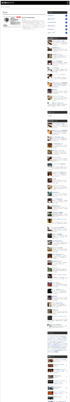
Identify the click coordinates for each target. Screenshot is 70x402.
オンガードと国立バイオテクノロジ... (59, 210)
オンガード (63, 327)
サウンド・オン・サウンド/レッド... (59, 71)
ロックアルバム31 (60, 333)
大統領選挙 (64, 323)
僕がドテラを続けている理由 (58, 38)
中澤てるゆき (60, 329)
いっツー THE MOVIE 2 (57, 58)
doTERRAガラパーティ (57, 250)
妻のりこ (61, 335)
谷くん (49, 327)
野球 (60, 324)
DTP (59, 324)
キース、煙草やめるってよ (57, 276)
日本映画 (55, 337)
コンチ (57, 324)
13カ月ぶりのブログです (56, 350)
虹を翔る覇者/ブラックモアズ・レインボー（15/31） (56, 355)
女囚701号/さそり (55, 184)
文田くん (63, 324)
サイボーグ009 (55, 65)
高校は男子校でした (56, 45)
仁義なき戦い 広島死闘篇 (57, 204)
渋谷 (52, 323)
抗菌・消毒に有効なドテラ (57, 243)
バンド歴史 (52, 332)
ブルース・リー (55, 323)
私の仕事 (50, 27)
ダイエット (57, 320)
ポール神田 (57, 327)
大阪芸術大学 (55, 329)
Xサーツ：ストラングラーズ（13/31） (56, 375)
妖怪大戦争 (54, 283)
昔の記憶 (63, 332)
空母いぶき (55, 389)
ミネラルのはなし (55, 270)
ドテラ (53, 335)
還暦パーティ (60, 323)
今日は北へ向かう (57, 370)
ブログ (64, 329)
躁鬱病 (54, 327)
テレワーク (54, 324)
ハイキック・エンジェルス (57, 91)
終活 (65, 328)
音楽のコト (51, 30)
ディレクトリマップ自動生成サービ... (59, 158)
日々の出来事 (51, 21)
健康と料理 (51, 18)
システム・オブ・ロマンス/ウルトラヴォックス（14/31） (57, 365)
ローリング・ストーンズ (57, 325)
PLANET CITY (58, 332)
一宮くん (51, 329)
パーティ (52, 328)
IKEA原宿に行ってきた (56, 52)
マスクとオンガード (56, 151)
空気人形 (54, 171)
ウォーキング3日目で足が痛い (57, 385)
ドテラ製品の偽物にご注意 (57, 131)
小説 (55, 332)
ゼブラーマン (55, 256)
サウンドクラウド (61, 328)
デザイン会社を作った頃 (57, 289)
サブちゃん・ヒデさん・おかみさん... (59, 263)
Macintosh (49, 328)
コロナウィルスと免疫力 (57, 237)
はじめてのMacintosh (56, 309)
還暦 (60, 327)
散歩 (58, 328)
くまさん (53, 320)
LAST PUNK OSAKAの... (57, 230)
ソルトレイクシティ (62, 320)
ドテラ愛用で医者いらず (57, 138)
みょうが (49, 335)
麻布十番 (55, 328)
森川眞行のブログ (8, 3)
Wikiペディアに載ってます (57, 98)
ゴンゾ (65, 333)
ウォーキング (50, 320)
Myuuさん (51, 327)
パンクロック (51, 325)
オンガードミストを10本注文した (59, 164)
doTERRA (57, 335)
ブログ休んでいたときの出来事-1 (56, 345)
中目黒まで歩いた (57, 360)
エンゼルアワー (64, 325)
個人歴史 (50, 15)
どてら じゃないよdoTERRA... (58, 217)
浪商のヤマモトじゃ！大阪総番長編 (59, 78)
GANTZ (54, 380)
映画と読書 (51, 24)
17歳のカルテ (55, 296)
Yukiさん (50, 324)
